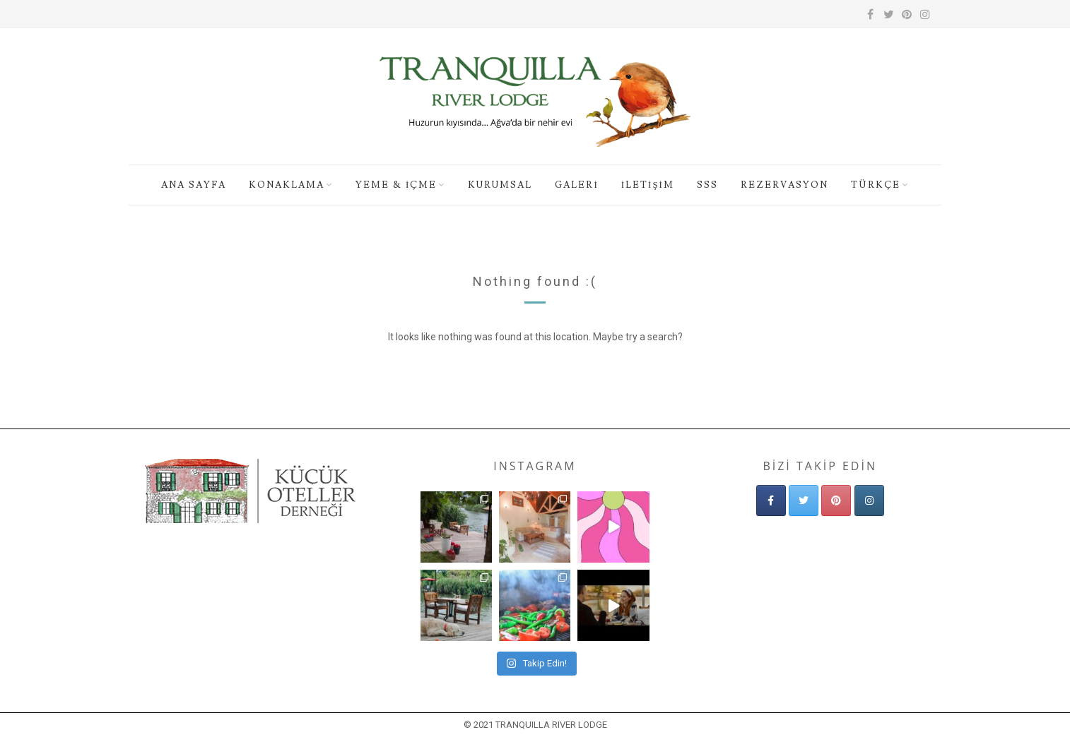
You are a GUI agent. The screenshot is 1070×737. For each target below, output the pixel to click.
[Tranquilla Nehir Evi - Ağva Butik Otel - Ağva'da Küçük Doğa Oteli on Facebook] (771, 500)
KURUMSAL (500, 185)
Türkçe (875, 185)
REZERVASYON (784, 185)
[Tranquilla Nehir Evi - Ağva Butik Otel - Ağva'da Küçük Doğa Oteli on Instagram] (869, 500)
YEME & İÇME (396, 185)
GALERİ (576, 185)
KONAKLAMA (286, 185)
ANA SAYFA (193, 185)
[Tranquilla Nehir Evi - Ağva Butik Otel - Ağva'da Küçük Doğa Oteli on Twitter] (803, 500)
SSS (707, 185)
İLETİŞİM (647, 185)
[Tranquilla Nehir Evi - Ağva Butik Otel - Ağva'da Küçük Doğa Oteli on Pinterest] (836, 500)
